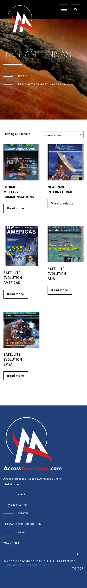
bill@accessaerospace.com (22, 524)
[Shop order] (62, 134)
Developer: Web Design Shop (29, 564)
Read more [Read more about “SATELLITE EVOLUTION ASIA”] (59, 290)
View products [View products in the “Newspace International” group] (62, 203)
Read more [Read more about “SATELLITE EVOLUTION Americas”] (15, 294)
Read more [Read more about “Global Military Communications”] (15, 208)
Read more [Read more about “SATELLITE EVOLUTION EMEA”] (15, 375)
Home (22, 76)
